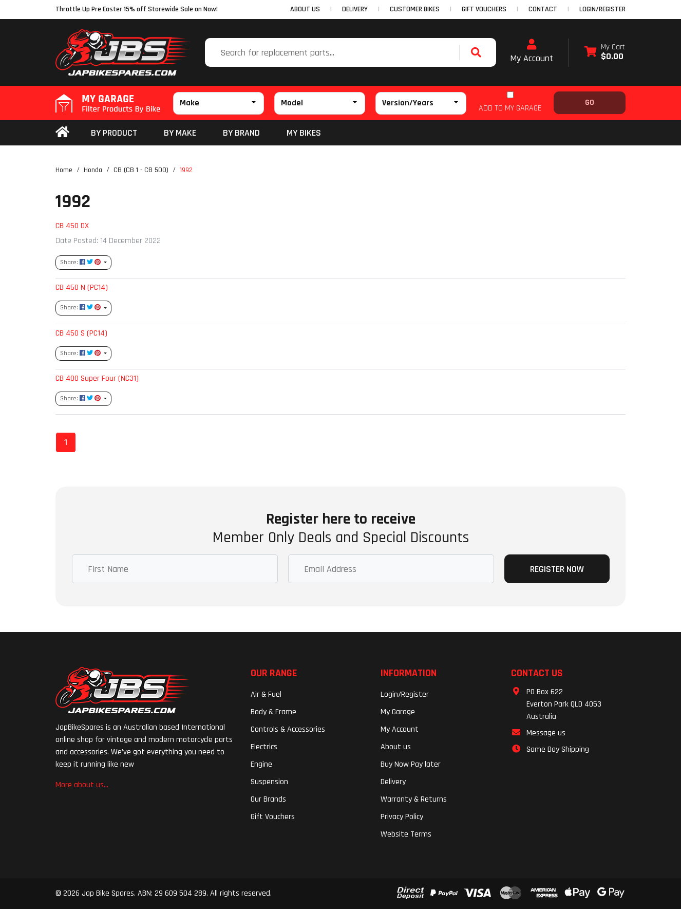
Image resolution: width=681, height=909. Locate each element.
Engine (261, 764)
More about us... (81, 785)
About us (396, 746)
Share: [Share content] (81, 262)
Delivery (393, 781)
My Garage (398, 712)
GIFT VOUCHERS (484, 9)
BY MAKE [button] (180, 133)
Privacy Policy (402, 816)
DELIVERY (355, 9)
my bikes (304, 133)
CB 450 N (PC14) (81, 287)
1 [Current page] (65, 442)
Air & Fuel (266, 694)
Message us (545, 733)
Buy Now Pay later (411, 764)
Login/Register (602, 9)
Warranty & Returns (414, 799)
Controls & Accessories (288, 729)
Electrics (264, 746)
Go (589, 102)
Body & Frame (273, 712)
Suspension (269, 781)
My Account (531, 51)
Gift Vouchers (273, 816)
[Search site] (478, 52)
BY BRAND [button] (241, 133)
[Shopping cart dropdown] (605, 53)
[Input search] (333, 52)
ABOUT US (305, 9)
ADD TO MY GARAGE (510, 108)
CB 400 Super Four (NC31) (97, 378)
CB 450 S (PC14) (81, 333)
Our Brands (268, 799)
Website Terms (406, 834)
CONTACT (542, 9)
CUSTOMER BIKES (415, 9)
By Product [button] (114, 133)
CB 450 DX (72, 225)
